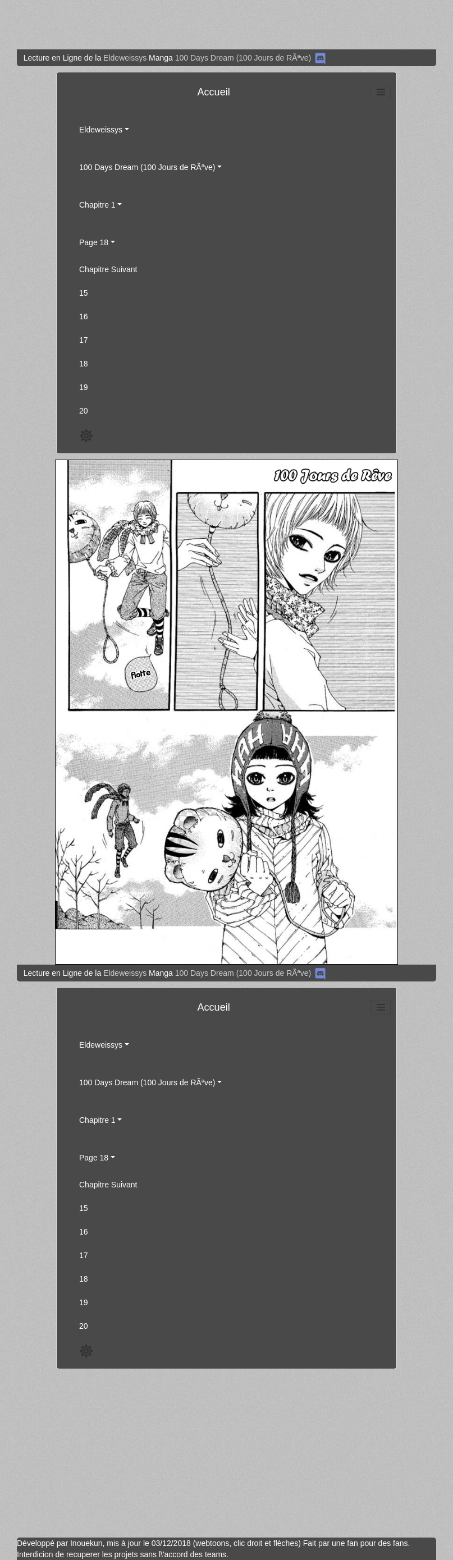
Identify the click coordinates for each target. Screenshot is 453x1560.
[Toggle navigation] (380, 92)
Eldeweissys (125, 57)
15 (83, 292)
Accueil (214, 92)
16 (83, 316)
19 (83, 387)
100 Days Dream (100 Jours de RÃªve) (243, 57)
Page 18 (93, 242)
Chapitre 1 (97, 204)
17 (83, 340)
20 (83, 410)
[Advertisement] (222, 24)
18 (83, 363)
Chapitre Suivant (108, 269)
